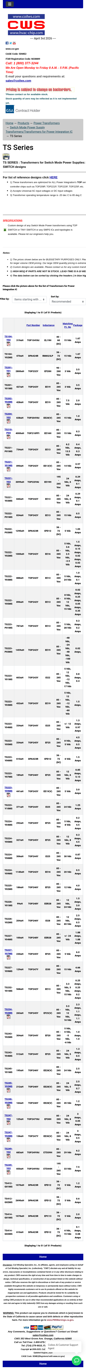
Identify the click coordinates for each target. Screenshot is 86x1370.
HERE (54, 177)
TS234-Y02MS (9, 1013)
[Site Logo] (43, 24)
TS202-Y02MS (9, 402)
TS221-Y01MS (9, 465)
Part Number (33, 325)
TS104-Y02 (9, 340)
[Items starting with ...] (29, 299)
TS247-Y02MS (9, 1136)
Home (9, 123)
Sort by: (55, 296)
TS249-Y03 (9, 1168)
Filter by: (4, 299)
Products (23, 123)
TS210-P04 (9, 433)
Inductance (48, 325)
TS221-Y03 (9, 482)
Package (77, 325)
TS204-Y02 (9, 417)
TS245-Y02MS (9, 1086)
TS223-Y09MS (9, 791)
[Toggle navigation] (10, 4)
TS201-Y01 (9, 371)
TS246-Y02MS (9, 1103)
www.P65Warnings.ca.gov (60, 1320)
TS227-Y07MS (9, 954)
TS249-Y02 (9, 1152)
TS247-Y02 (9, 1119)
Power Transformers (47, 123)
